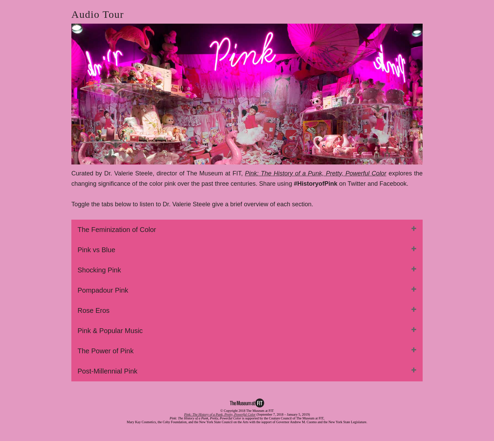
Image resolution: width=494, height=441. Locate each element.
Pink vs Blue (96, 250)
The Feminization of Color (117, 229)
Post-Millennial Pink (108, 371)
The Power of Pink (105, 351)
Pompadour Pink (103, 290)
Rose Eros (93, 310)
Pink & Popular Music (110, 330)
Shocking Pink (99, 270)
